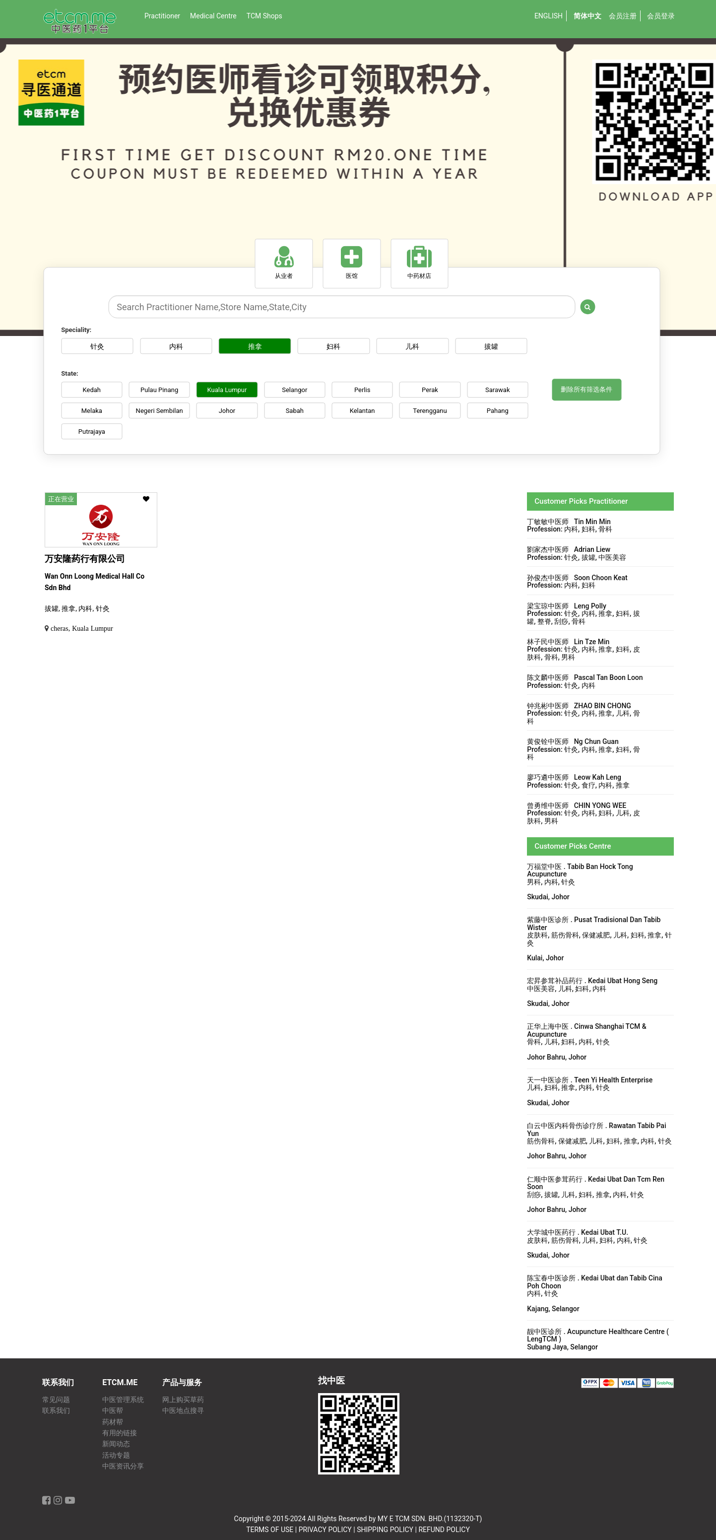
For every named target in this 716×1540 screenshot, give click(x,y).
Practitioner (162, 16)
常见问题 (56, 1400)
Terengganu (434, 410)
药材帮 (112, 1422)
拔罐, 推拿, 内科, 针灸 (77, 608)
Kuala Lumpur (229, 390)
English (548, 16)
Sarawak (502, 390)
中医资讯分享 (123, 1466)
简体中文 (587, 16)
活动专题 (116, 1455)
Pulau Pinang (160, 390)
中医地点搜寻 (183, 1410)
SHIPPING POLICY (385, 1530)
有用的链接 (119, 1433)
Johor (228, 410)
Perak (434, 390)
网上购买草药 (183, 1400)
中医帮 (112, 1410)
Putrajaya (92, 431)
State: (69, 373)
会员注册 (623, 16)
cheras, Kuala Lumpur (82, 628)
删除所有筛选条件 (586, 390)
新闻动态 (116, 1444)
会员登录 (661, 16)
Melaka (91, 410)
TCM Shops (264, 16)
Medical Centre (213, 16)
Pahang (502, 410)
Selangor (297, 390)
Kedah (92, 390)
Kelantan (365, 410)
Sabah (297, 410)
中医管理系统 (123, 1400)
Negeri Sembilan (160, 410)
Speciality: (76, 330)
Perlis (366, 390)
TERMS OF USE (269, 1530)
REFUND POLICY (443, 1530)
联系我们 (56, 1410)
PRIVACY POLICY (325, 1530)
